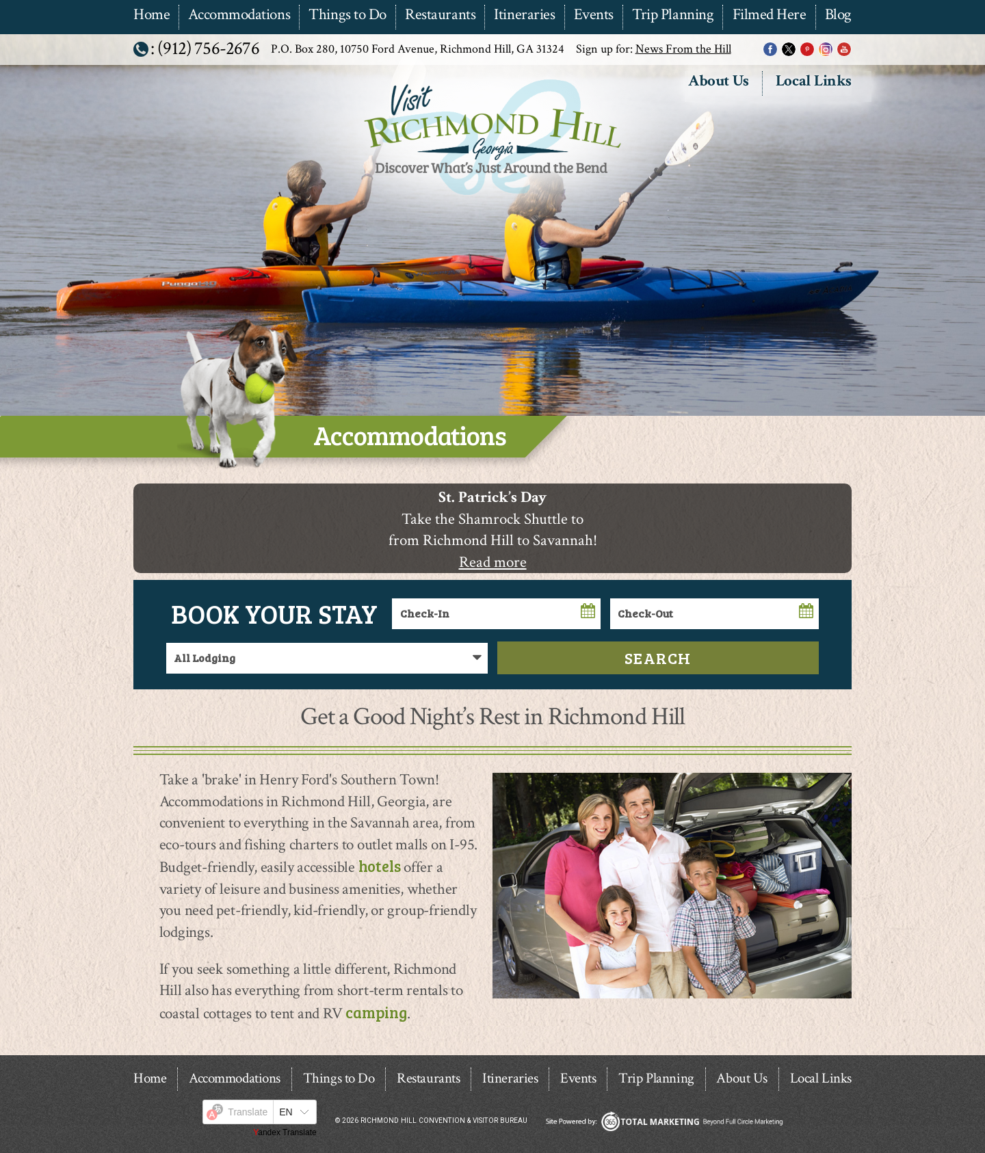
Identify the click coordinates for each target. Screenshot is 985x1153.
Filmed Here (769, 15)
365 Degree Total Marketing (664, 1121)
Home (151, 15)
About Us (718, 82)
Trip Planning (672, 15)
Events (594, 15)
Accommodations (239, 15)
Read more (493, 562)
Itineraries (524, 15)
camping (375, 1012)
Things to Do (347, 15)
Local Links (814, 82)
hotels (379, 866)
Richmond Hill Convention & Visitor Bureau (491, 196)
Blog (838, 15)
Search (658, 658)
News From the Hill (683, 49)
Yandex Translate (285, 1132)
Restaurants (440, 15)
